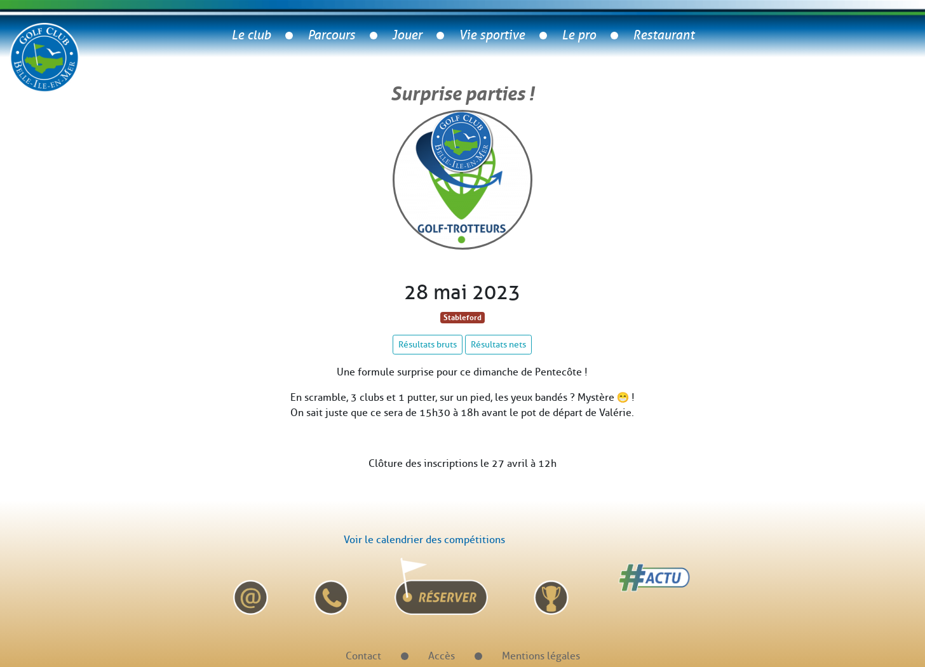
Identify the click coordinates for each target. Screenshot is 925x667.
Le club (251, 35)
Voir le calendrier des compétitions (424, 540)
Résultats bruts (427, 344)
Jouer (407, 35)
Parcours (331, 35)
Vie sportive (492, 35)
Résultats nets (498, 344)
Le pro (579, 35)
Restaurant (663, 35)
